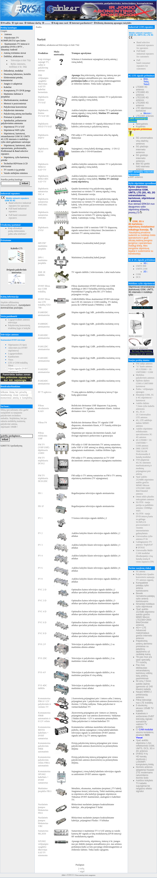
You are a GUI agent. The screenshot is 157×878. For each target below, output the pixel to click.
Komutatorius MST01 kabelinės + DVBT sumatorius (44, 733)
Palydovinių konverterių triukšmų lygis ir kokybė (19, 327)
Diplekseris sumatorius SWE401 (43, 215)
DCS (138, 277)
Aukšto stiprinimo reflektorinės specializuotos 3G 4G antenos (144, 433)
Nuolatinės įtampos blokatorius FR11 (43, 808)
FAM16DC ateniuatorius (44, 359)
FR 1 (40, 493)
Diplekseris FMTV (43, 136)
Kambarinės (13, 356)
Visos (10, 359)
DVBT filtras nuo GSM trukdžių (44, 289)
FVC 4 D (42, 611)
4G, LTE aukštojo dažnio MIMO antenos (144, 423)
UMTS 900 (141, 266)
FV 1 (40, 518)
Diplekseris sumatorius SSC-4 (43, 191)
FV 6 (40, 568)
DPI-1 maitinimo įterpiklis (42, 260)
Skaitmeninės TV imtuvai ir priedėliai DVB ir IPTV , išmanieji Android (15, 47)
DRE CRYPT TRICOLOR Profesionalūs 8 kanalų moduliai (143, 452)
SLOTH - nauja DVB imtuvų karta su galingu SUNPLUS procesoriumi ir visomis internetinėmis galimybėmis (144, 523)
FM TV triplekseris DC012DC (43, 478)
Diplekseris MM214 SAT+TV (43, 167)
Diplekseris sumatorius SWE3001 (43, 202)
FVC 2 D (42, 589)
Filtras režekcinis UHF (42, 436)
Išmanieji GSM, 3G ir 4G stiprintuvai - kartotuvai (145, 397)
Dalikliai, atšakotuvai (12, 56)
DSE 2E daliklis (41, 273)
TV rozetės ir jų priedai (13, 169)
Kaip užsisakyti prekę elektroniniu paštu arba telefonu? (17, 231)
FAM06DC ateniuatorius (44, 325)
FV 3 (40, 545)
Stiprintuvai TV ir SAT (13, 126)
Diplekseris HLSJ (43, 150)
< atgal (81, 871)
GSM (138, 274)
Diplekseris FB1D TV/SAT (45, 125)
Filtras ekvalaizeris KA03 (43, 408)
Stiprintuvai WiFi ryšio (13, 130)
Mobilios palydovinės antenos (145, 376)
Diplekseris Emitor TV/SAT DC (43, 113)
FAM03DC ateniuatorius (44, 313)
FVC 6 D (42, 622)
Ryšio (131, 336)
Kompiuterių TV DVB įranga (15, 90)
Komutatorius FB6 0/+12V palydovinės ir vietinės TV (44, 702)
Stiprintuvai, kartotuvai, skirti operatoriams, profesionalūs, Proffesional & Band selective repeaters (16, 149)
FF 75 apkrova (44, 392)
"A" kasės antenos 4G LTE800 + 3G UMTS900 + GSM (144, 369)
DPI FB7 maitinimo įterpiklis (42, 246)
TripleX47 (148, 544)
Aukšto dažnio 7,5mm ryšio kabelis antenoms (145, 406)
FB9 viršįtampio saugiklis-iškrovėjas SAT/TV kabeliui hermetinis (43, 84)
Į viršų (81, 868)
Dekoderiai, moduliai (12, 70)
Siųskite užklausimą (10, 302)
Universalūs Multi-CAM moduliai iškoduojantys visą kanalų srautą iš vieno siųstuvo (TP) (145, 556)
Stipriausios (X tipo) (17, 344)
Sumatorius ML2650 (43, 832)
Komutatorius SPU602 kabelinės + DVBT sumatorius (44, 777)
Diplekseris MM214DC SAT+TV (43, 179)
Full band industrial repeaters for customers (145, 54)
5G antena (140, 571)
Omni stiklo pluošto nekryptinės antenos (145, 498)
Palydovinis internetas (12, 110)
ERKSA (71, 875)
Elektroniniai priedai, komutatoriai (12, 79)
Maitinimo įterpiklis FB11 (45, 790)
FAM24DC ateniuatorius (44, 382)
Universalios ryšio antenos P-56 (144, 537)
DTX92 (141, 547)
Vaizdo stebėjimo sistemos (14, 173)
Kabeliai (6, 87)
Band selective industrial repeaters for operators (20, 204)
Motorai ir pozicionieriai (13, 103)
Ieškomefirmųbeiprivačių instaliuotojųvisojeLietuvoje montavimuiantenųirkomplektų (16, 395)
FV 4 (40, 555)
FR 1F (41, 506)
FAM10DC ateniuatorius (44, 336)
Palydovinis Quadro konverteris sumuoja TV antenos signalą (145, 577)
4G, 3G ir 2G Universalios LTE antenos (143, 414)
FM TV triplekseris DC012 (43, 460)
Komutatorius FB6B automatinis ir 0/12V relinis (44, 717)
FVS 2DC (42, 658)
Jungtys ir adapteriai (11, 83)
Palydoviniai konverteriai (14, 107)
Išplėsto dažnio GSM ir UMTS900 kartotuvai (144, 383)
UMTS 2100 (141, 268)
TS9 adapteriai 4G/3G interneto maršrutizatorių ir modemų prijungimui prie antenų (144, 467)
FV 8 (40, 579)
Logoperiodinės (15, 353)
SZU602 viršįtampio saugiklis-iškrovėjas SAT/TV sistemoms (43, 848)
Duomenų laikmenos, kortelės (16, 74)
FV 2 (40, 533)
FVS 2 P (42, 644)
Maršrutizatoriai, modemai (14, 100)
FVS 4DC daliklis (42, 687)
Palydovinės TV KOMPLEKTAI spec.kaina (13, 39)
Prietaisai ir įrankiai (11, 117)
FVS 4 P (42, 672)
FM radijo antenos (144, 363)
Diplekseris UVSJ (43, 229)
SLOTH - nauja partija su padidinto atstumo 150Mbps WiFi (144, 506)
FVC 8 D (42, 633)
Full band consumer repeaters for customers (143, 64)
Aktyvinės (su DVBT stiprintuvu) (17, 349)
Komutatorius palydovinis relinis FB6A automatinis (44, 761)
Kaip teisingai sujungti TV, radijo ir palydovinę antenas (44, 65)
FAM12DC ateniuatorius (44, 348)
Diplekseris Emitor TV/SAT (43, 100)
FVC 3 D (42, 600)
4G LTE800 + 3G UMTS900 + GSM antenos (144, 443)
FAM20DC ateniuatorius (44, 370)
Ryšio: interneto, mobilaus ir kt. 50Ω (18, 65)
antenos (138, 336)
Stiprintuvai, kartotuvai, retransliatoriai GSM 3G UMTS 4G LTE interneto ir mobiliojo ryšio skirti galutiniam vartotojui (15, 137)
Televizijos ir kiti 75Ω (20, 60)
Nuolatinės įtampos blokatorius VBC (43, 821)
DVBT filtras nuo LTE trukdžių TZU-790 (44, 303)
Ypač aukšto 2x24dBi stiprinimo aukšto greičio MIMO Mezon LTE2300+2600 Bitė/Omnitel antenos (145, 485)
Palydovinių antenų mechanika (16, 113)
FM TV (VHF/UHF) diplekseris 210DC (43, 448)
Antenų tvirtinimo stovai (13, 53)
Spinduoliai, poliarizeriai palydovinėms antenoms (13, 122)
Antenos (6, 34)
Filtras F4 (42, 422)
